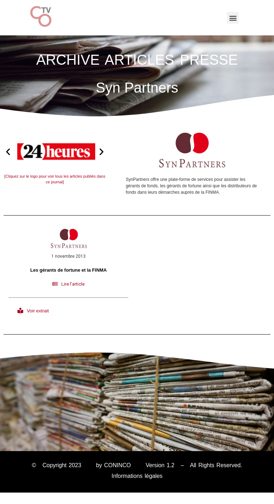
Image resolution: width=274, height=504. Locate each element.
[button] (233, 18)
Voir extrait (38, 310)
